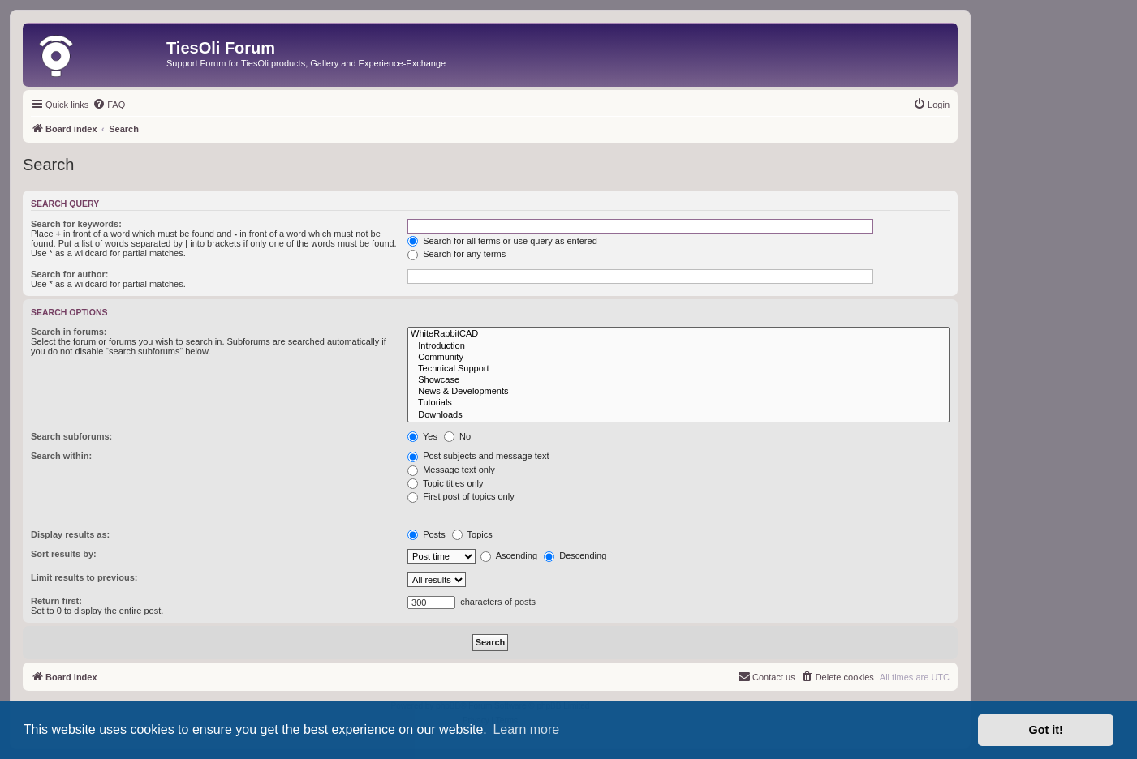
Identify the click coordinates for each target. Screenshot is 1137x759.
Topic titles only (445, 483)
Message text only (451, 469)
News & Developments (678, 391)
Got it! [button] (1046, 729)
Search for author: (69, 274)
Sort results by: (64, 554)
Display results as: (70, 534)
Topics (472, 534)
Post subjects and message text (478, 456)
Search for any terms (456, 254)
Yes (422, 436)
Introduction (678, 346)
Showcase (678, 380)
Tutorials (678, 403)
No (457, 436)
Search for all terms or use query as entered (502, 241)
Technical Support (678, 369)
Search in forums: (69, 332)
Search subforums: (71, 436)
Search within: (61, 456)
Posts (426, 534)
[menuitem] (109, 104)
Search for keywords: (76, 224)
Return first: (56, 601)
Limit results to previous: (84, 577)
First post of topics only (461, 496)
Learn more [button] (526, 729)
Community (678, 357)
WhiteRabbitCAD (678, 334)
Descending (575, 555)
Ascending (508, 555)
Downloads (678, 415)
